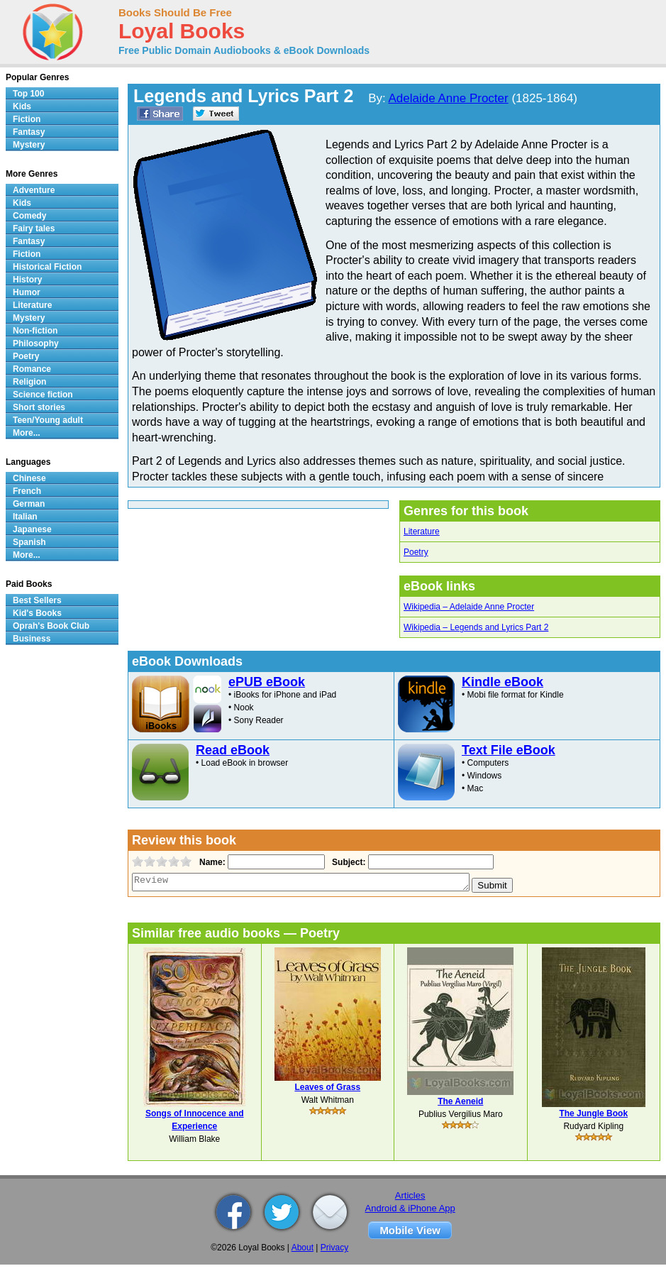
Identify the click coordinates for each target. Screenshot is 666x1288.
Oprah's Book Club (51, 626)
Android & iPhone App (410, 1208)
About (302, 1248)
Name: (211, 862)
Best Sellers (37, 600)
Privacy (334, 1248)
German (29, 504)
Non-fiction (35, 331)
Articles (410, 1195)
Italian (25, 517)
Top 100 (28, 94)
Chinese (29, 478)
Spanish (29, 542)
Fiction (26, 119)
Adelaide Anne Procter (449, 98)
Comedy (29, 216)
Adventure (34, 190)
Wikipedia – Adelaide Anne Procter (469, 607)
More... (26, 433)
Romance (32, 369)
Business (31, 639)
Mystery (29, 145)
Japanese (32, 529)
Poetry (416, 552)
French (27, 491)
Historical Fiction (47, 267)
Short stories (39, 407)
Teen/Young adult (48, 420)
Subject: (347, 862)
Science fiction (43, 395)
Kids (22, 106)
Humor (26, 292)
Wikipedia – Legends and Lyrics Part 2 (476, 627)
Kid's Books (37, 613)
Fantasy (29, 132)
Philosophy (36, 343)
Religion (29, 382)
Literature (422, 531)
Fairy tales (34, 228)
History (27, 280)
